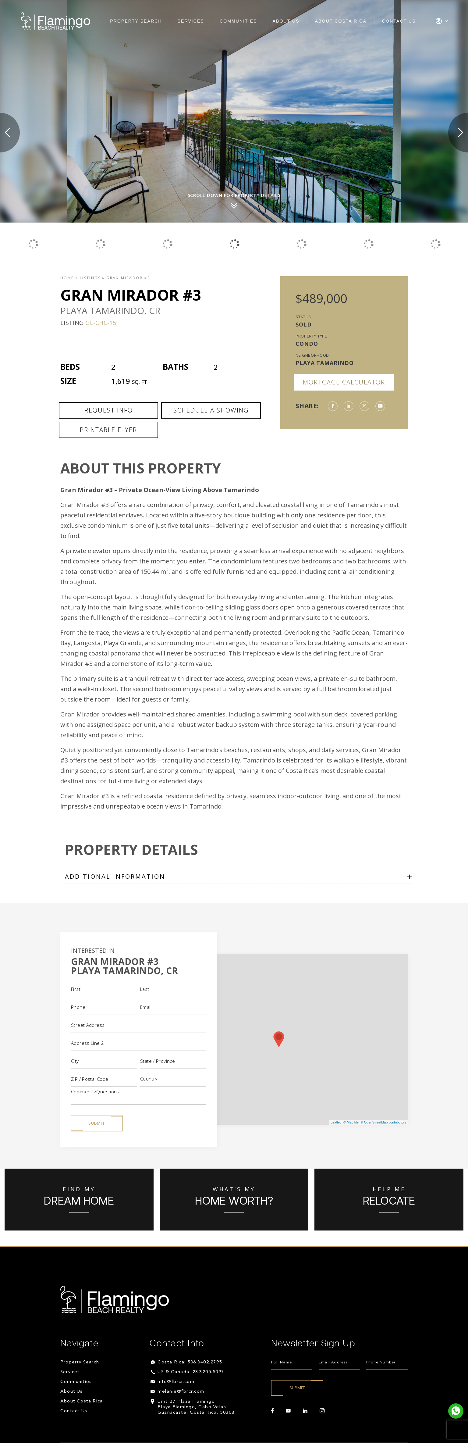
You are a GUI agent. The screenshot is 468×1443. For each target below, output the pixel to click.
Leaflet (336, 1122)
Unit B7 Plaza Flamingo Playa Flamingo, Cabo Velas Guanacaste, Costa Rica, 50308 (196, 1407)
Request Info (108, 410)
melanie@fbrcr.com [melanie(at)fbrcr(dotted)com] (181, 1391)
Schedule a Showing (211, 410)
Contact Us (399, 21)
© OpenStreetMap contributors (383, 1122)
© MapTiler (351, 1122)
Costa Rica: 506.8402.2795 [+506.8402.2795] (190, 1362)
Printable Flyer (108, 430)
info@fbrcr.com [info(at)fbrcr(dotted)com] (176, 1382)
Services (191, 21)
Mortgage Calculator (344, 382)
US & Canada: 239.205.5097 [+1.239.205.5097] (191, 1372)
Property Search (136, 21)
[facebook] (272, 1411)
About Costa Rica (341, 21)
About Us (286, 21)
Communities (238, 21)
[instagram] (322, 1411)
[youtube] (288, 1411)
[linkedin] (305, 1411)
